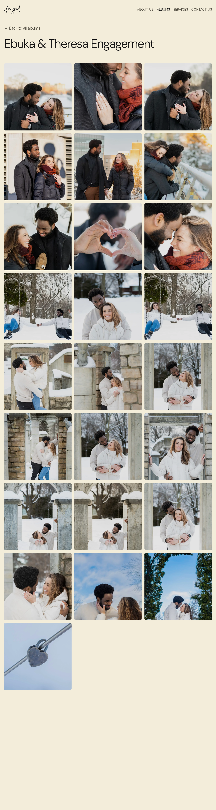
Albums (163, 9)
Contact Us (201, 9)
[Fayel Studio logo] (12, 9)
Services (180, 9)
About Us (145, 9)
